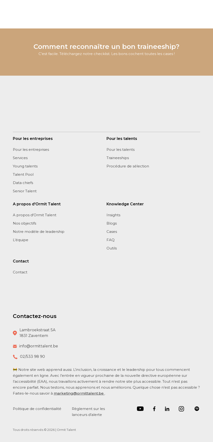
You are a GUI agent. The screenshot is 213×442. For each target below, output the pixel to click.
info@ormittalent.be (38, 346)
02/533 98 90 (32, 356)
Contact (20, 272)
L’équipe (20, 240)
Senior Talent (25, 191)
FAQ (110, 240)
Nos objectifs (24, 223)
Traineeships (117, 158)
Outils (111, 248)
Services (20, 158)
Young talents (25, 166)
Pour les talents (120, 149)
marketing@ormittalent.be (79, 393)
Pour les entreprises (31, 149)
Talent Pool (23, 174)
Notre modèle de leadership (38, 231)
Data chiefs (23, 182)
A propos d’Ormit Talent (34, 215)
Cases (111, 231)
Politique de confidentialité (37, 408)
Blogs (111, 223)
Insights (113, 215)
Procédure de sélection (127, 166)
